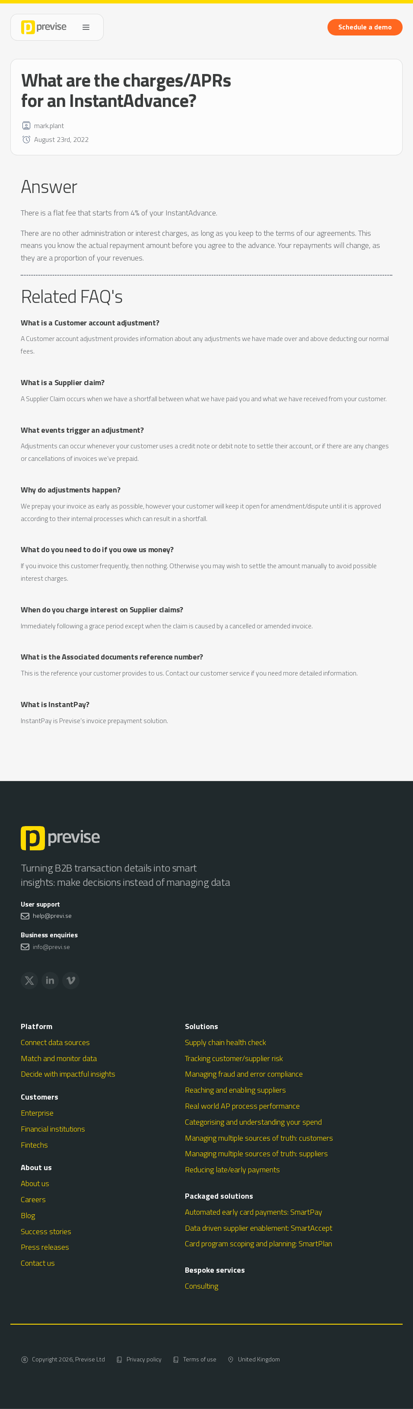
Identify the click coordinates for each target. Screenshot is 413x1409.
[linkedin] (50, 980)
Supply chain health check (225, 1042)
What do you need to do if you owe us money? (97, 549)
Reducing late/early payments (232, 1169)
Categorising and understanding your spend (253, 1122)
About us (35, 1183)
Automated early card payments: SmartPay (253, 1212)
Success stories (46, 1231)
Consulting (201, 1286)
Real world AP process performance (242, 1106)
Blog (28, 1215)
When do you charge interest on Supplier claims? (102, 609)
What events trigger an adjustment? (82, 430)
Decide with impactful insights (68, 1074)
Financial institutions (53, 1129)
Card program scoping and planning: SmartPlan (258, 1243)
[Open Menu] (86, 27)
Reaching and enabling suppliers (235, 1090)
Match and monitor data (59, 1058)
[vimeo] (70, 980)
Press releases (45, 1247)
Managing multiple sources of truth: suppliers (256, 1153)
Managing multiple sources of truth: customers (259, 1138)
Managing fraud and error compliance (244, 1074)
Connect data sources (55, 1042)
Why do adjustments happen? (70, 489)
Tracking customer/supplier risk (234, 1058)
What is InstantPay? (55, 704)
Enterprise (37, 1113)
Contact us (38, 1263)
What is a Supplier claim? (63, 382)
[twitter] (29, 980)
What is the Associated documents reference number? (112, 657)
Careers (33, 1199)
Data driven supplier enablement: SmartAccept (258, 1228)
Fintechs (34, 1145)
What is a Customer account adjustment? (90, 322)
